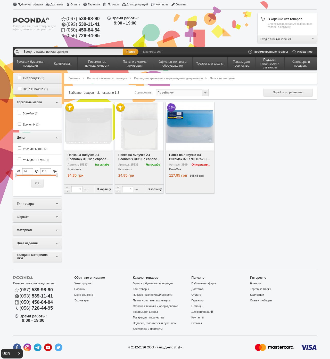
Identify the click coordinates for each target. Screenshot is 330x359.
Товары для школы (145, 311)
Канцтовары (141, 289)
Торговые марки (260, 289)
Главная (74, 78)
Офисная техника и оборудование (155, 306)
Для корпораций (137, 4)
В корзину (104, 189)
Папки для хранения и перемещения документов (168, 78)
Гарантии (94, 4)
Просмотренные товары (271, 51)
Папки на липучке (222, 78)
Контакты (162, 4)
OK (37, 183)
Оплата (75, 4)
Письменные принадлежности (152, 294)
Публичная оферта (30, 4)
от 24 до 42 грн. (35, 148)
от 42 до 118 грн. (36, 159)
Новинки (79, 289)
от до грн (37, 177)
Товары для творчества (148, 317)
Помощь (113, 4)
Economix (31, 124)
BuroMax (30, 113)
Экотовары (81, 300)
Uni (159, 51)
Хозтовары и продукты (147, 328)
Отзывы (181, 4)
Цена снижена (35, 89)
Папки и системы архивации (107, 78)
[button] (12, 353)
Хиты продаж (83, 283)
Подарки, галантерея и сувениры (154, 323)
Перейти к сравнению (288, 92)
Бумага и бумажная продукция (153, 283)
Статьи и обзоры (261, 300)
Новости (255, 283)
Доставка (57, 4)
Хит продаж (33, 78)
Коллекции (257, 294)
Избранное (304, 51)
